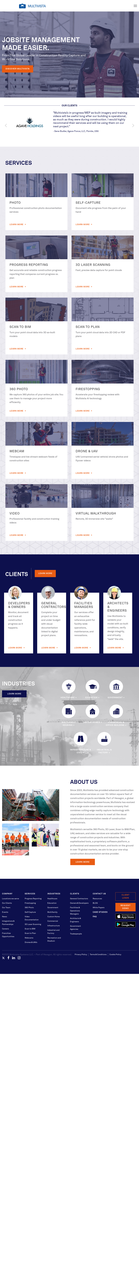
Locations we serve (10, 899)
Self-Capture (30, 912)
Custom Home (53, 917)
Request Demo (126, 907)
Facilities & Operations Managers (75, 911)
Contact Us (99, 894)
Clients (74, 894)
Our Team (6, 908)
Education (51, 903)
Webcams (29, 938)
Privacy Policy (81, 954)
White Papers (98, 908)
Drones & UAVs (31, 942)
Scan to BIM (30, 929)
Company (7, 894)
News (4, 917)
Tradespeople (76, 934)
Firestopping (30, 903)
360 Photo (29, 908)
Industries (53, 894)
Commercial (52, 921)
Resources (97, 899)
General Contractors (79, 899)
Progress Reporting (33, 899)
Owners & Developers (79, 903)
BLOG (95, 903)
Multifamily (52, 912)
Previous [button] (6, 125)
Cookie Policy (115, 954)
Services (30, 894)
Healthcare (52, 899)
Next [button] (133, 125)
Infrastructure (53, 926)
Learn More (17, 225)
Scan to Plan (30, 933)
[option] (70, 122)
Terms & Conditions (98, 954)
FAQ (95, 917)
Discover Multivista (18, 69)
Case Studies (100, 912)
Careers (5, 929)
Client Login (125, 896)
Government (52, 908)
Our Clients (7, 903)
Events (5, 912)
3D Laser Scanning (33, 924)
